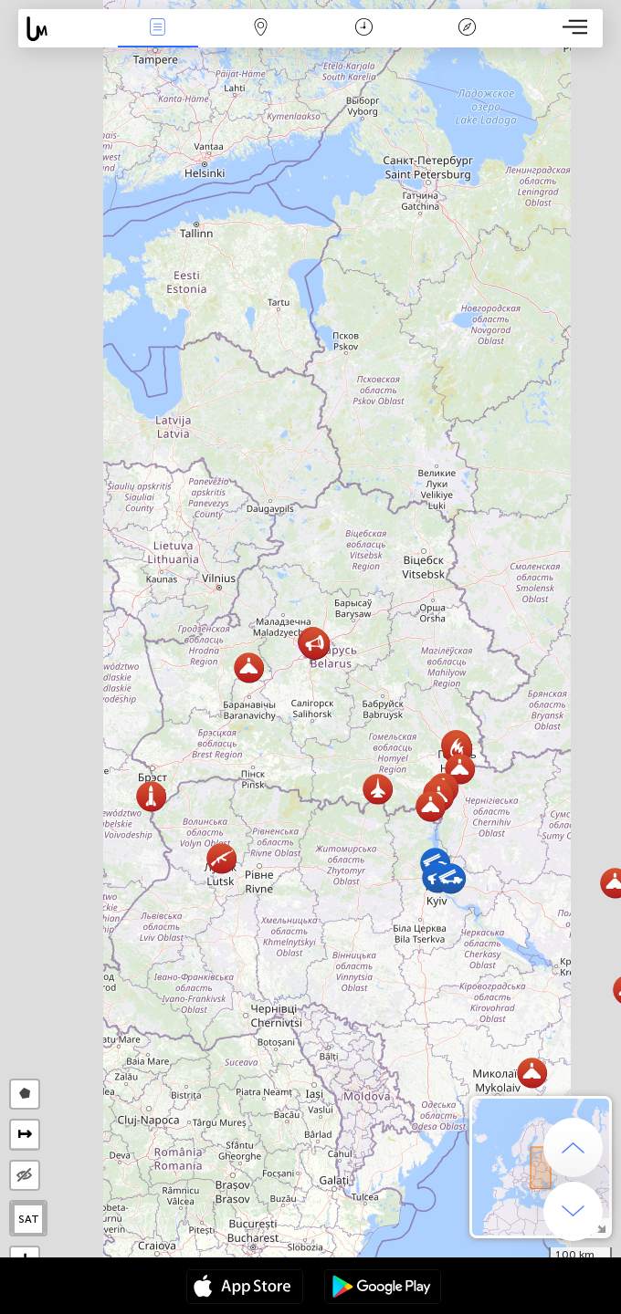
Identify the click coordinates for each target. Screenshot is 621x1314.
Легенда (467, 28)
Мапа (261, 28)
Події (158, 28)
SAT (28, 1219)
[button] (430, 806)
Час (364, 28)
